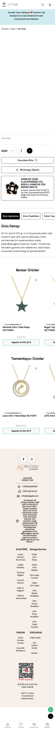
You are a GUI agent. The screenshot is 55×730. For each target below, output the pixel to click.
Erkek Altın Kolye (34, 557)
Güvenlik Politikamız (20, 649)
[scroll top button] (50, 716)
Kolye (13, 29)
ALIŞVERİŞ (21, 549)
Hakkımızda (35, 637)
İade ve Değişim (20, 589)
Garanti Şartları (20, 581)
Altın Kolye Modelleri (34, 614)
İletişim (34, 653)
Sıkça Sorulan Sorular (20, 640)
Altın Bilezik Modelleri (34, 593)
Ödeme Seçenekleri (21, 597)
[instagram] (32, 459)
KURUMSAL (36, 632)
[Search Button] (42, 4)
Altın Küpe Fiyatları (34, 576)
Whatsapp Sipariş (27, 169)
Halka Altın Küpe (34, 584)
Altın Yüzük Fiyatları (34, 624)
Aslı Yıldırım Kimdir (34, 645)
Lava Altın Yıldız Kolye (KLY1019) (20, 415)
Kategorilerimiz (38, 549)
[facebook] (23, 459)
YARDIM (20, 632)
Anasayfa (5, 29)
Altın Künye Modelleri (34, 604)
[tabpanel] (27, 238)
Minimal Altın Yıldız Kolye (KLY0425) (16, 329)
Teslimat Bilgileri (20, 573)
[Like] (36, 280)
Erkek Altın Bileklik (34, 567)
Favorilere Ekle (27, 160)
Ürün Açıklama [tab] (10, 216)
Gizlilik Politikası (20, 566)
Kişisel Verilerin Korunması (20, 557)
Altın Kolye (22, 29)
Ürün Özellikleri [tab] (31, 216)
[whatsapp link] (50, 709)
